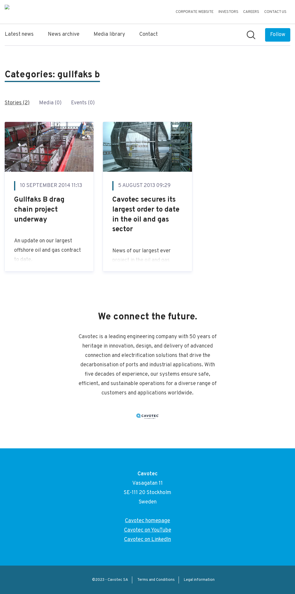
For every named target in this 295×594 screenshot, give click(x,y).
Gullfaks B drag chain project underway (39, 209)
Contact (148, 34)
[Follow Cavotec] (277, 35)
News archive (63, 34)
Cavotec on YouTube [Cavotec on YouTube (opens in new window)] (147, 530)
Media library (109, 34)
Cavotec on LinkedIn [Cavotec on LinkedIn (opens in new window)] (147, 539)
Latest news (19, 34)
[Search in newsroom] (251, 35)
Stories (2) (17, 103)
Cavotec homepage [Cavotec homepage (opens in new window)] (147, 521)
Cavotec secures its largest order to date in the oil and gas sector (145, 214)
